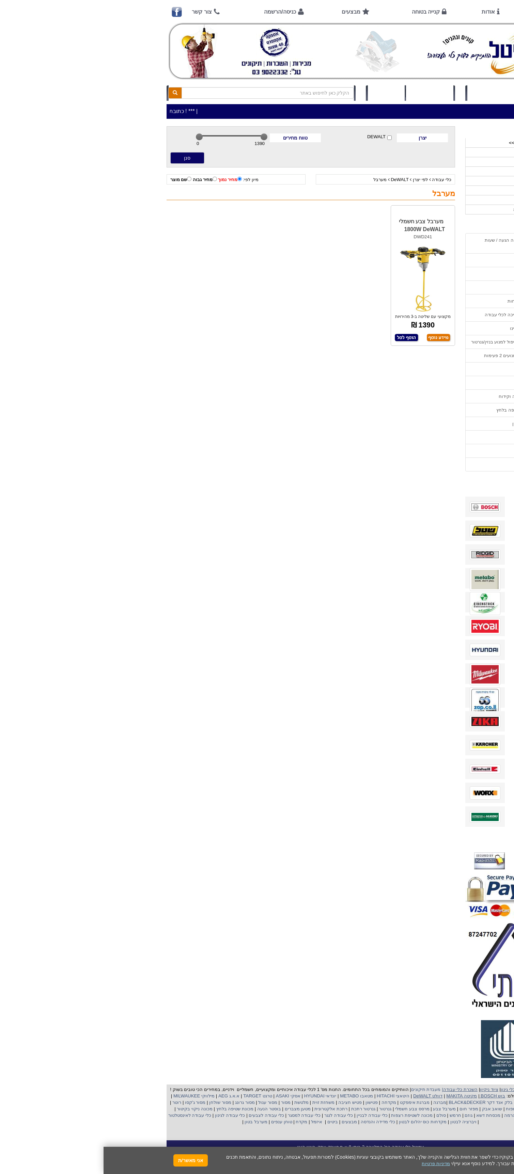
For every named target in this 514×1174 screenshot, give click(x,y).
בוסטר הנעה (164, 1108)
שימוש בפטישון (432, 369)
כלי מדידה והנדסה (274, 1121)
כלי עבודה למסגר (200, 1115)
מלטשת (198, 1102)
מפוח (407, 1108)
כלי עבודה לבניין (268, 1115)
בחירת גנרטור (433, 382)
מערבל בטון (152, 1121)
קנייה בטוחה (322, 12)
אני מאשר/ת (87, 1160)
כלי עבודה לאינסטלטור (86, 1115)
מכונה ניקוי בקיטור (90, 1108)
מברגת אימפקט (310, 1102)
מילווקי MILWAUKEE (89, 1095)
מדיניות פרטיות (432, 450)
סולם (336, 1115)
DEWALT (276, 137)
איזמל (213, 1121)
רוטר (73, 1102)
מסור (182, 1102)
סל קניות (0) (326, 93)
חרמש (352, 1115)
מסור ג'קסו (91, 1102)
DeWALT (296, 179)
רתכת (238, 1108)
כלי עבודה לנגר (235, 1115)
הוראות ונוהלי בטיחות (425, 301)
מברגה (336, 1102)
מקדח (198, 1121)
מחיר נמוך (126, 179)
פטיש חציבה (246, 1102)
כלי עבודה (338, 179)
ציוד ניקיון (439, 161)
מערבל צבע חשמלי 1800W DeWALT (318, 225)
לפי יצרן (316, 179)
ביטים (228, 1121)
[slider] (95, 136)
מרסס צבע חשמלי (308, 1108)
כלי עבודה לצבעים (162, 1115)
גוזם (365, 1115)
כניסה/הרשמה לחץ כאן (390, 93)
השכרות (440, 180)
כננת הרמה (410, 1115)
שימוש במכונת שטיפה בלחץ (419, 410)
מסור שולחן (116, 1102)
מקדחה (285, 1102)
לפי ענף (441, 200)
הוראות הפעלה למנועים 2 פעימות (413, 355)
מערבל (276, 179)
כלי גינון (441, 171)
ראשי (436, 12)
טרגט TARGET (153, 1095)
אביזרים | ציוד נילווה (429, 209)
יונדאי (227, 1095)
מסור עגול (164, 1102)
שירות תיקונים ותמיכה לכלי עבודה (413, 314)
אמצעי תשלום (432, 260)
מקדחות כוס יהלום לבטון (318, 1121)
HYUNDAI (210, 1095)
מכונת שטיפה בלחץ (130, 1108)
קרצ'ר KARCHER (429, 1102)
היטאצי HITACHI (289, 1095)
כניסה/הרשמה (176, 12)
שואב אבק (388, 1108)
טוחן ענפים (177, 1121)
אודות (384, 12)
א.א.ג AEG (124, 1095)
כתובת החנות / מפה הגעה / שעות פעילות (413, 243)
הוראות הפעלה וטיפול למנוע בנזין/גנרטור (407, 341)
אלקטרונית (221, 1108)
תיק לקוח (282, 93)
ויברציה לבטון (359, 1121)
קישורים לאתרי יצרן (427, 423)
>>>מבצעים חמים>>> (426, 142)
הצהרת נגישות (432, 464)
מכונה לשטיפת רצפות (307, 1115)
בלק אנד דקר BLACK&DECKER (376, 1102)
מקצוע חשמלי (429, 1108)
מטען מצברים (193, 1108)
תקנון (440, 437)
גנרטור (281, 1108)
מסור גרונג (140, 1102)
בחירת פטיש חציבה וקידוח (420, 396)
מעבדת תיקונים (322, 1089)
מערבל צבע (340, 1108)
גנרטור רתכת (259, 1108)
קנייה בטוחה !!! (431, 287)
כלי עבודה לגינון (125, 1115)
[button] (500, 1142)
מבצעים (247, 12)
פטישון (268, 1102)
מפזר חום (364, 1108)
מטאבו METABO (252, 1095)
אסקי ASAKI (184, 1095)
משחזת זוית (219, 1102)
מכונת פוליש (437, 1115)
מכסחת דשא (384, 1115)
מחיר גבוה (101, 179)
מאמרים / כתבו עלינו (426, 328)
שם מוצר (77, 179)
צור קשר (98, 12)
